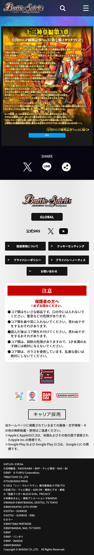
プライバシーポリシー (27, 260)
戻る (47, 135)
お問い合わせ (49, 271)
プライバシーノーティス (71, 260)
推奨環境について (27, 246)
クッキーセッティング (70, 246)
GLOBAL (47, 216)
